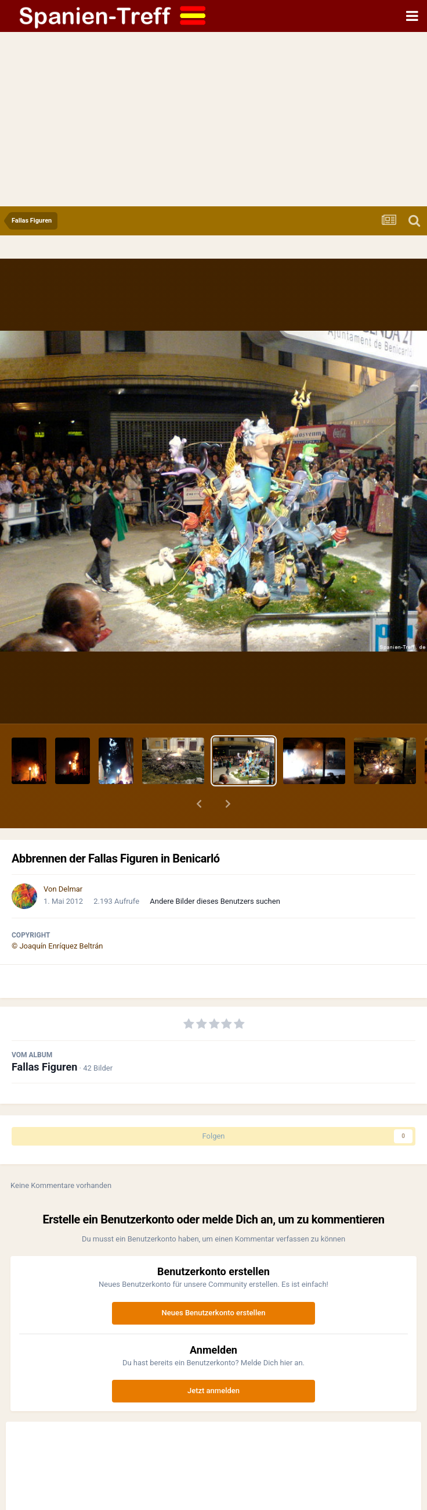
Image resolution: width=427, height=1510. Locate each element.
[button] (199, 804)
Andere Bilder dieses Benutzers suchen (215, 901)
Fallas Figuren (44, 1067)
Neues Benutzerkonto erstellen (214, 1312)
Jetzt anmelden (213, 1390)
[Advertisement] (213, 119)
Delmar (70, 889)
